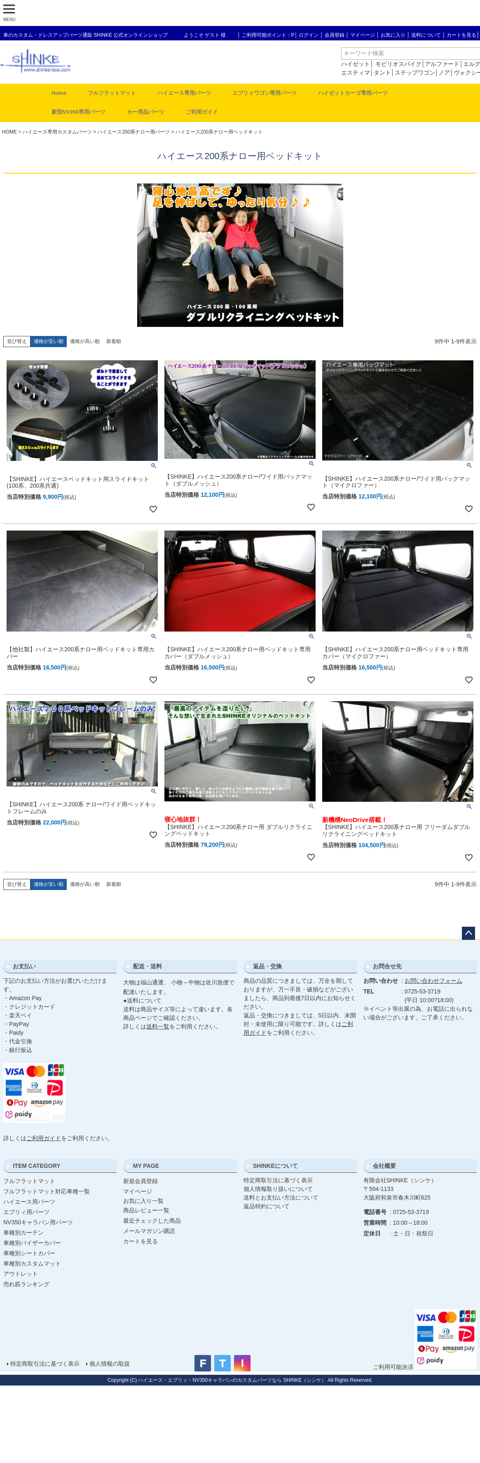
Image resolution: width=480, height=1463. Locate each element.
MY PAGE (146, 1165)
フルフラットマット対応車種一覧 (46, 1191)
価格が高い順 (85, 341)
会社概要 (384, 1165)
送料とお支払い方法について (281, 1197)
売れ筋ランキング (26, 1284)
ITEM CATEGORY (36, 1165)
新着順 (113, 341)
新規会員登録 (140, 1181)
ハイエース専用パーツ (184, 93)
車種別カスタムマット (32, 1263)
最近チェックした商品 (152, 1220)
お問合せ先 (387, 966)
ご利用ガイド (202, 112)
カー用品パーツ (145, 112)
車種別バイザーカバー (32, 1243)
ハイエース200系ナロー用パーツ (133, 132)
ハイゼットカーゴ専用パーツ (353, 93)
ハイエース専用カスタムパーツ (57, 132)
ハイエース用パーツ (29, 1201)
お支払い (24, 966)
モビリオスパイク (398, 64)
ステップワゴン (415, 72)
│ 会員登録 (332, 35)
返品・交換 (267, 966)
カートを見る (461, 35)
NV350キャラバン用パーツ (38, 1222)
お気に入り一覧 (143, 1201)
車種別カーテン (23, 1232)
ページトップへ (468, 933)
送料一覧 (157, 1026)
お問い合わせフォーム (433, 980)
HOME (9, 132)
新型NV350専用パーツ (78, 112)
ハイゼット (355, 64)
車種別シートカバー (29, 1253)
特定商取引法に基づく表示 (278, 1180)
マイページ (362, 35)
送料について (426, 35)
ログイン (308, 35)
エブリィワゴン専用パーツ (264, 93)
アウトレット (20, 1273)
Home (59, 93)
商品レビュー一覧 (146, 1210)
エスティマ (355, 72)
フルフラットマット (112, 93)
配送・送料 (147, 966)
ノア (444, 72)
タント (382, 72)
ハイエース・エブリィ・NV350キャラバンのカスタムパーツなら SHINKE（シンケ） (232, 1380)
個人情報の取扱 (109, 1363)
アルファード (442, 64)
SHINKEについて (275, 1165)
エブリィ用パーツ (26, 1212)
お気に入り (393, 35)
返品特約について (267, 1206)
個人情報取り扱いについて (278, 1189)
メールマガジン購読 (149, 1231)
